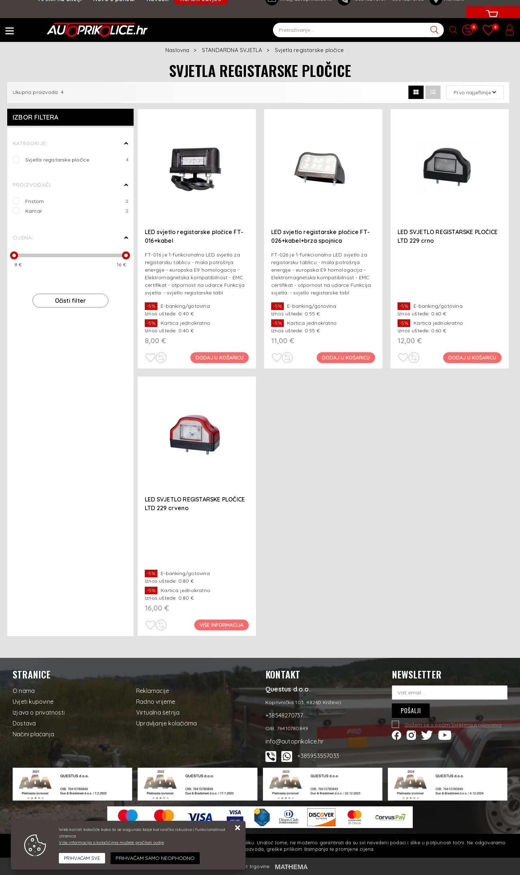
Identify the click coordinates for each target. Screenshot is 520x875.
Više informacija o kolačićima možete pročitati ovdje (111, 842)
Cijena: (23, 237)
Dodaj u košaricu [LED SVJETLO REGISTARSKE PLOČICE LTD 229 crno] (472, 357)
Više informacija (221, 625)
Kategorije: (30, 143)
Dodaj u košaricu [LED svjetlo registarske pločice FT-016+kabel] (219, 357)
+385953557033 (318, 755)
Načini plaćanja (33, 734)
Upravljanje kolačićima (166, 723)
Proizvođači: (32, 184)
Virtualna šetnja (157, 712)
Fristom (76, 201)
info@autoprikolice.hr (294, 741)
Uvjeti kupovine (33, 701)
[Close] (82, 858)
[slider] (14, 255)
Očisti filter (70, 300)
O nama (24, 690)
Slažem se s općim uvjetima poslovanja (453, 724)
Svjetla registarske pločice (76, 159)
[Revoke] (155, 858)
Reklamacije (152, 690)
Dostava (24, 723)
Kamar (76, 211)
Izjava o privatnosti (39, 712)
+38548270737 (284, 715)
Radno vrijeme (156, 701)
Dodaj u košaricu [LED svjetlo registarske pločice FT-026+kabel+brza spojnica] (346, 357)
